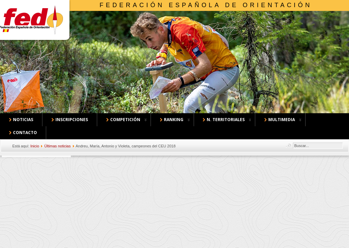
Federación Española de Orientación (206, 5)
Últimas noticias (57, 146)
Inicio (34, 146)
